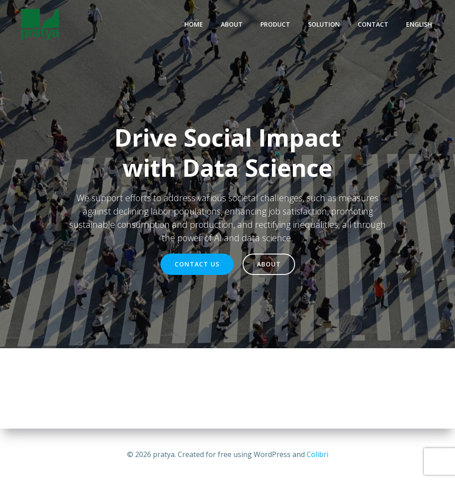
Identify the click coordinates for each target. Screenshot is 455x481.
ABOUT (232, 24)
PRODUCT (275, 24)
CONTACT (373, 24)
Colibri (317, 454)
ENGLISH (419, 24)
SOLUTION (324, 24)
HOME (193, 24)
